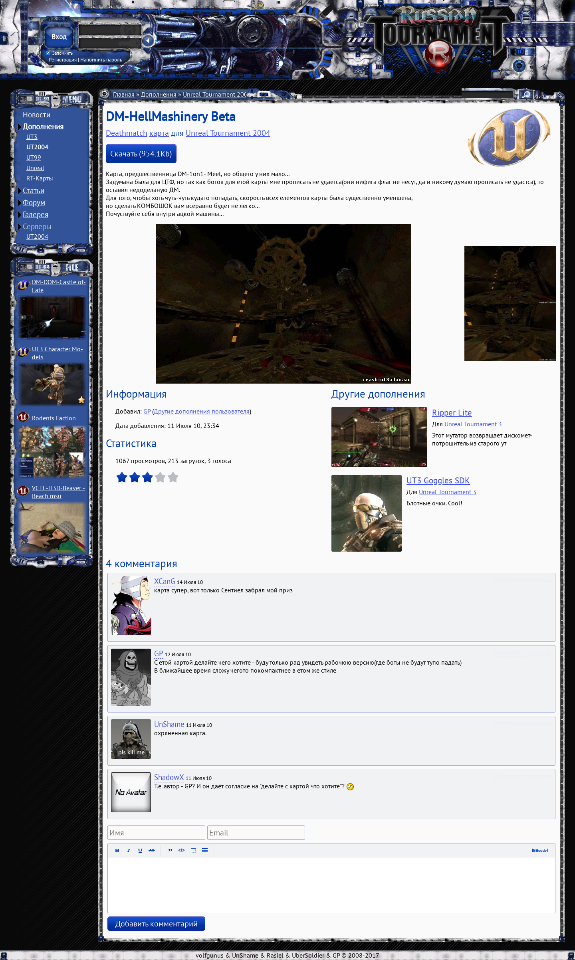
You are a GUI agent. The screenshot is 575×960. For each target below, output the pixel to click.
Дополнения (43, 126)
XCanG (164, 581)
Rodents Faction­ (54, 418)
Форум (34, 202)
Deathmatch (298, 94)
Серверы (37, 226)
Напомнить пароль (101, 59)
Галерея (35, 214)
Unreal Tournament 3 (473, 424)
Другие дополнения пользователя (202, 411)
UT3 (32, 137)
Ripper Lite (452, 412)
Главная (124, 94)
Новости (36, 114)
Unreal (35, 168)
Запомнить (59, 53)
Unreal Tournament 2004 (217, 94)
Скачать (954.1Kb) (141, 153)
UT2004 (37, 147)
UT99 (33, 157)
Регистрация (63, 59)
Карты (266, 94)
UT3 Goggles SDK (438, 480)
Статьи (33, 190)
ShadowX (169, 777)
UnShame (169, 724)
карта (159, 133)
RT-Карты (39, 178)
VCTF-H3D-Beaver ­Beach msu (58, 492)
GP (147, 411)
